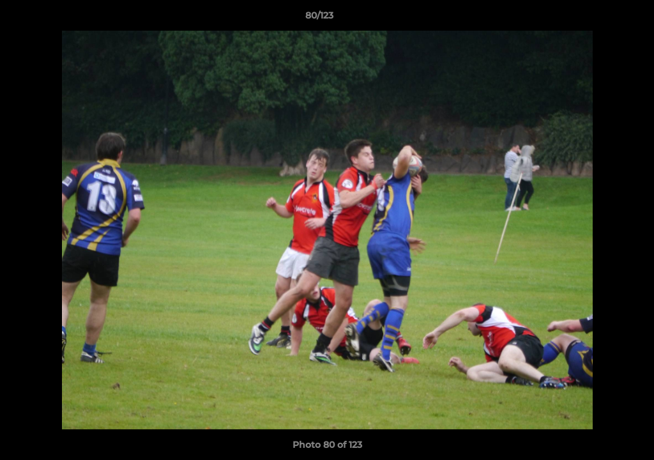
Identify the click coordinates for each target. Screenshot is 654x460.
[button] (600, 18)
